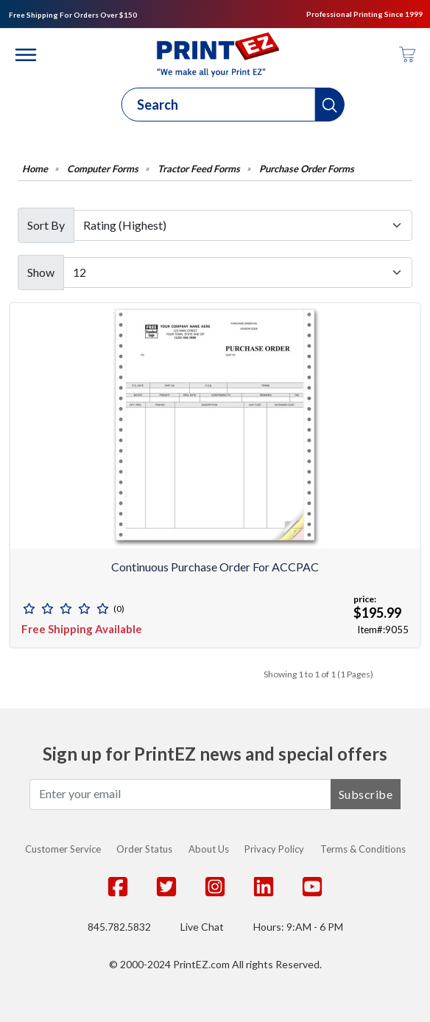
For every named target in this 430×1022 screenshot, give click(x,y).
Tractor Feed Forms (199, 169)
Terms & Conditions (363, 849)
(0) (118, 608)
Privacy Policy (274, 849)
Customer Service (63, 849)
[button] (330, 104)
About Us (208, 849)
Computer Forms (102, 169)
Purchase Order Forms (306, 169)
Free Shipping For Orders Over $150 (73, 14)
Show (40, 272)
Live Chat (202, 926)
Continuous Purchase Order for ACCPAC (215, 567)
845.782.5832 (119, 926)
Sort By (46, 225)
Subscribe (366, 794)
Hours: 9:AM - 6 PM (298, 926)
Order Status (144, 849)
